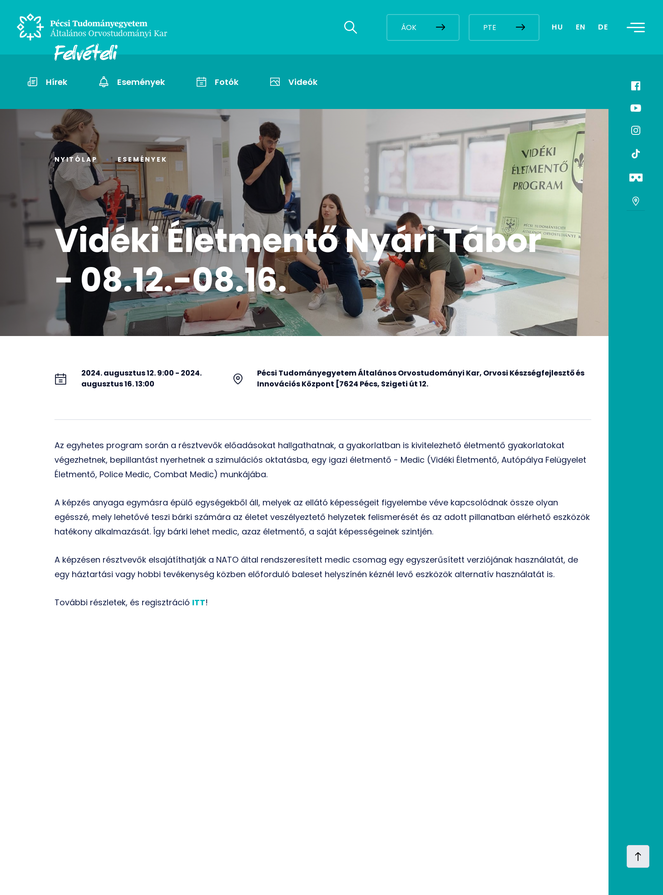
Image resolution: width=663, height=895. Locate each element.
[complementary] (565, 827)
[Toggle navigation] (639, 27)
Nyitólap (75, 159)
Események (142, 159)
